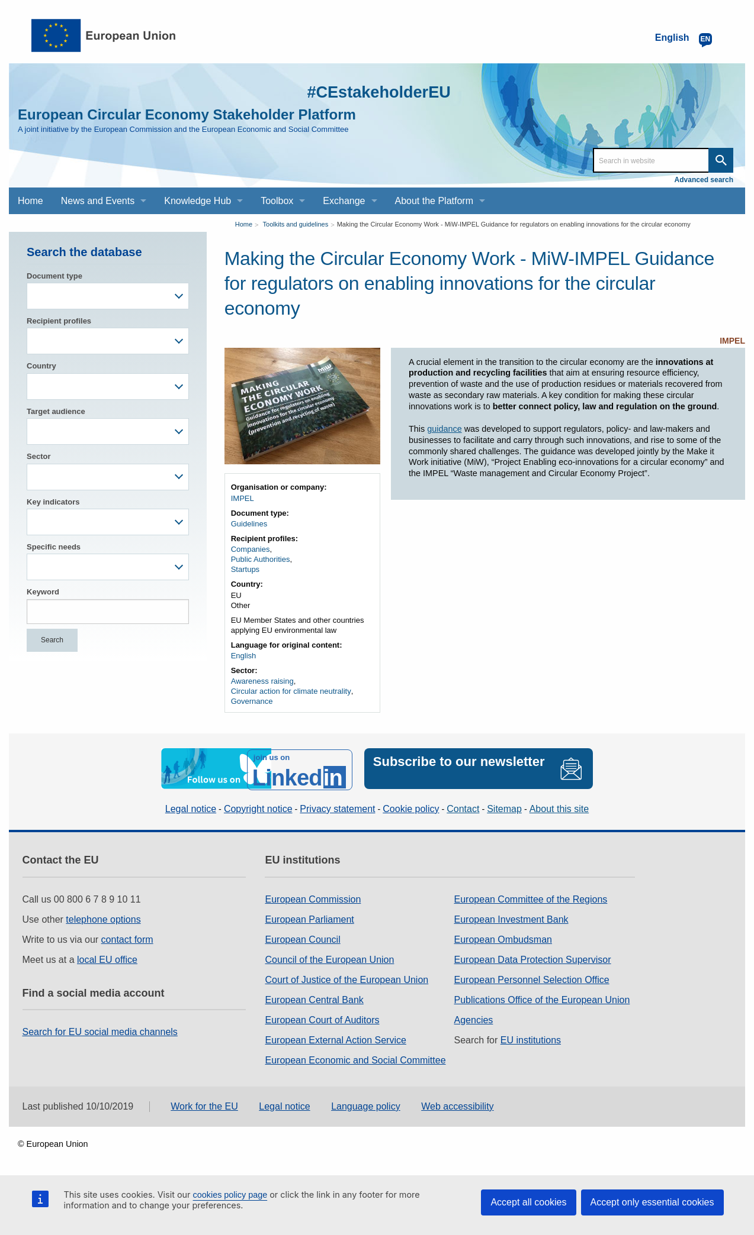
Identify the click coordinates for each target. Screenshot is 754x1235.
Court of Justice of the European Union (346, 977)
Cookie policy (411, 806)
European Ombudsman (503, 937)
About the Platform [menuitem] (434, 201)
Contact (463, 806)
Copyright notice (258, 806)
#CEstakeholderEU (370, 91)
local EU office (107, 957)
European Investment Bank (511, 917)
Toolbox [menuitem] (277, 201)
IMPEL (732, 340)
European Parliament (309, 917)
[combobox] (108, 296)
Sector (38, 456)
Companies (250, 549)
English (243, 655)
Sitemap (504, 806)
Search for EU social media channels (100, 1030)
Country (41, 365)
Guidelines (249, 523)
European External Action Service (335, 1038)
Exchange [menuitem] (344, 201)
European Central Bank (314, 997)
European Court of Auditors (322, 1018)
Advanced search (704, 180)
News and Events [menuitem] (98, 201)
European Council (302, 937)
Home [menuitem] (30, 201)
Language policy (365, 1104)
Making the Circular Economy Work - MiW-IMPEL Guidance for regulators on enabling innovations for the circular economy (514, 224)
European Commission (313, 897)
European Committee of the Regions (531, 897)
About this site (559, 806)
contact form (127, 937)
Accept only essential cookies (652, 1202)
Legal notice (190, 806)
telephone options (103, 917)
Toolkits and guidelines (296, 224)
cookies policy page (230, 1195)
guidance (444, 429)
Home (243, 224)
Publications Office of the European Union (542, 997)
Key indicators (53, 501)
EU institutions (530, 1038)
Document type (54, 275)
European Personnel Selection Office (531, 977)
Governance (252, 701)
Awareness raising (262, 681)
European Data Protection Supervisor (532, 957)
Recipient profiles (59, 320)
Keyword (43, 591)
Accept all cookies (528, 1202)
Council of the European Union (329, 957)
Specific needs (54, 546)
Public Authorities (260, 559)
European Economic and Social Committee (355, 1058)
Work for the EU (204, 1104)
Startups (245, 569)
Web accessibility (457, 1104)
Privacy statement (337, 806)
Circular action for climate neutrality (291, 691)
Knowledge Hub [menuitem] (197, 201)
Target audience (56, 411)
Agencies (473, 1018)
